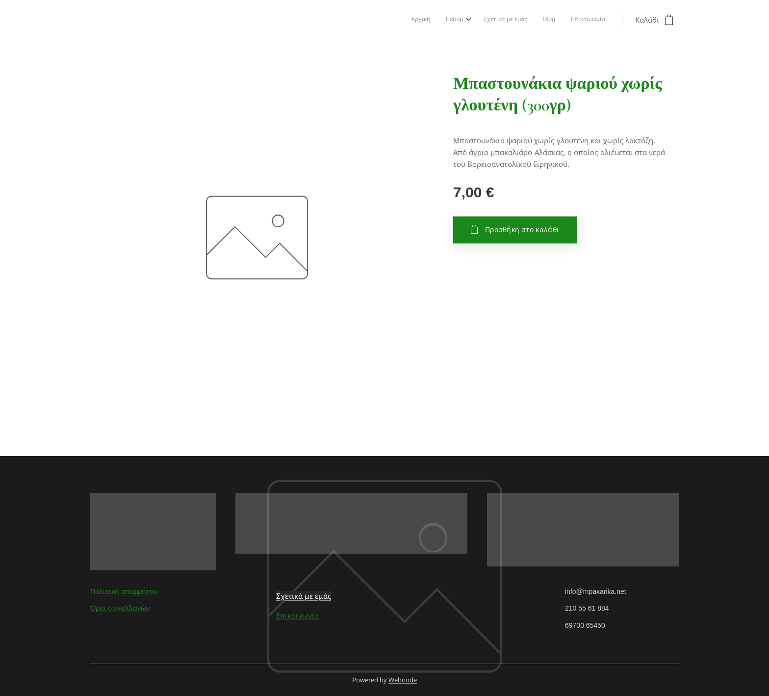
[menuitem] (540, 20)
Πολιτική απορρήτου (124, 591)
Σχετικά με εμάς (303, 596)
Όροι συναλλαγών (120, 608)
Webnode (402, 679)
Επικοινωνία (297, 616)
